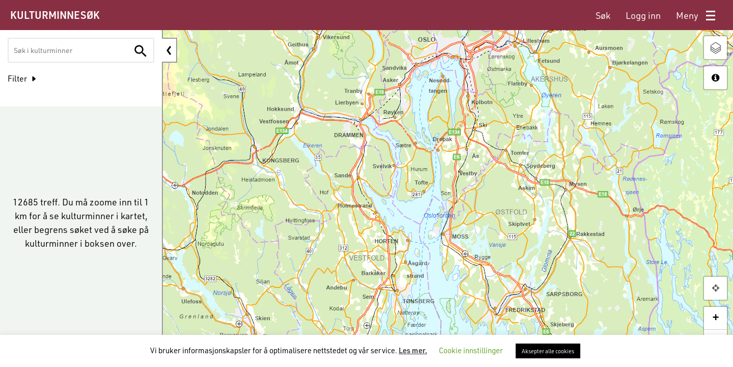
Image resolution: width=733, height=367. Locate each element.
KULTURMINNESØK (54, 14)
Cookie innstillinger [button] (471, 350)
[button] (715, 288)
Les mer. (413, 350)
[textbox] (51, 50)
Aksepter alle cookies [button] (548, 351)
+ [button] (715, 318)
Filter (17, 78)
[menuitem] (603, 15)
